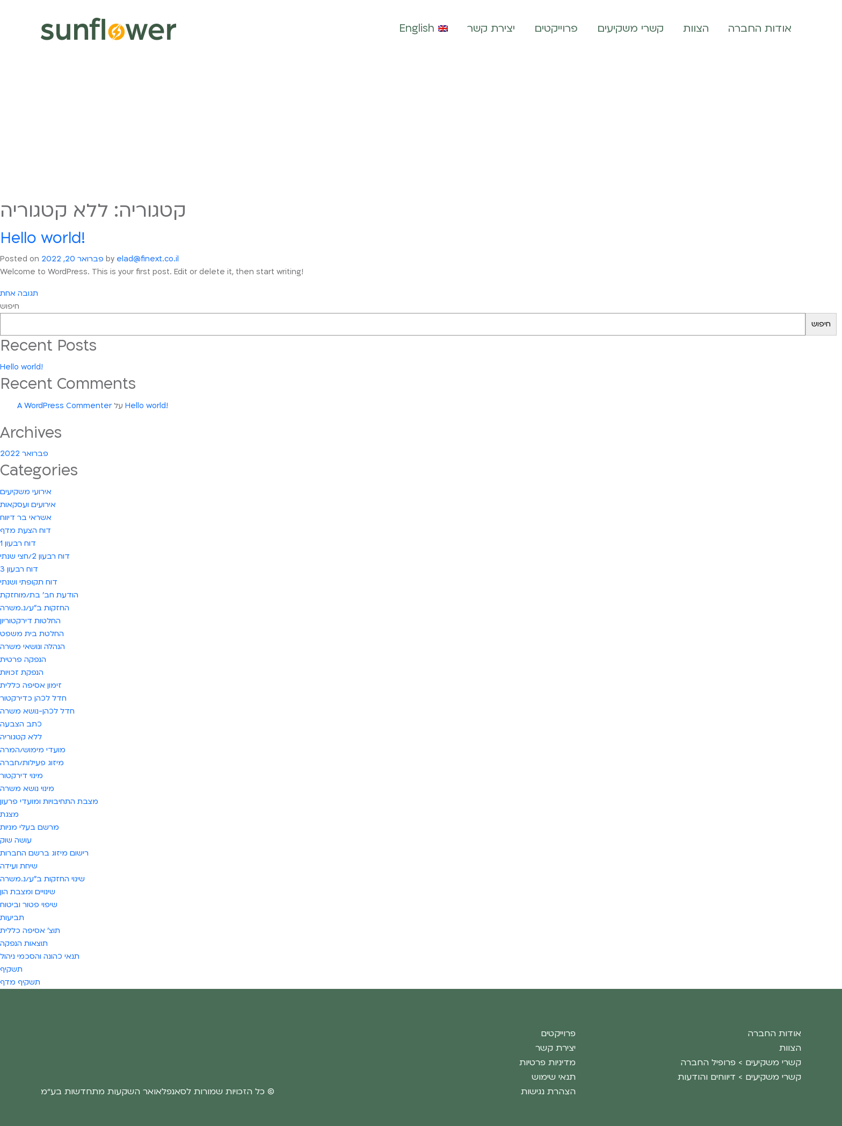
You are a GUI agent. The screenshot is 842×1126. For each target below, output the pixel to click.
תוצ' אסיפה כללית (30, 930)
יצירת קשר (491, 28)
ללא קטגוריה (21, 737)
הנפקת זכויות (21, 672)
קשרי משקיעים (630, 28)
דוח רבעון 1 (18, 543)
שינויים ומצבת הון (27, 892)
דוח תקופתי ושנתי (28, 582)
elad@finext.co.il (148, 259)
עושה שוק (16, 840)
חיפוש (9, 306)
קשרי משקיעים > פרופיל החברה (740, 1062)
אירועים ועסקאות (28, 505)
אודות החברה (760, 28)
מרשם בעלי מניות (29, 827)
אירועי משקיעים (26, 492)
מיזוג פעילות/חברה (32, 763)
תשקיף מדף (20, 982)
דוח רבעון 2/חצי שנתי (35, 556)
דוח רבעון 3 (19, 569)
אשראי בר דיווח (26, 517)
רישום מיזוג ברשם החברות (44, 853)
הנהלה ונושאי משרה (32, 647)
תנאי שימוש (554, 1077)
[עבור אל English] (423, 29)
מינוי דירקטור (21, 776)
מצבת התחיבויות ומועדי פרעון (49, 801)
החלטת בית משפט (32, 634)
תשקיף (11, 969)
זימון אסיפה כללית (31, 685)
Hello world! (42, 238)
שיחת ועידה (19, 866)
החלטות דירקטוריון (30, 621)
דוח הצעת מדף (25, 530)
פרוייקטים (556, 28)
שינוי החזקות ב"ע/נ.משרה (42, 879)
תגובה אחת (19, 293)
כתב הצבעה (21, 724)
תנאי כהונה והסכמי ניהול (39, 956)
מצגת (9, 814)
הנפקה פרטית (23, 659)
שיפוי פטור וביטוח (28, 905)
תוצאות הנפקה (24, 943)
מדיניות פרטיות (547, 1062)
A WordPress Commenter (64, 406)
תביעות (12, 918)
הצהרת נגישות (548, 1092)
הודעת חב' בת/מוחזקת (39, 595)
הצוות (696, 28)
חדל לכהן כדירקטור (33, 698)
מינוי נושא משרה (27, 788)
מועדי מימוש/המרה (33, 750)
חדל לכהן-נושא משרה (37, 711)
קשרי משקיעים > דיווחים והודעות (739, 1077)
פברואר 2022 (24, 453)
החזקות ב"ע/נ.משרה (34, 608)
